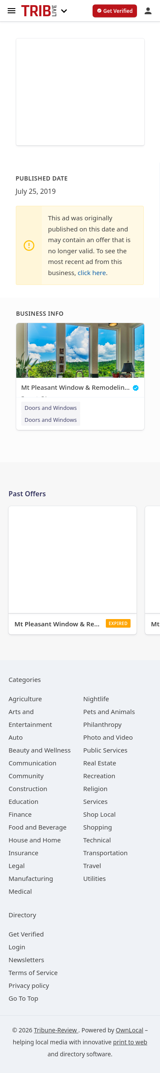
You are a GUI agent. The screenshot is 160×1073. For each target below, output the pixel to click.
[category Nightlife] (96, 698)
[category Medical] (20, 891)
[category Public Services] (105, 750)
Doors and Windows (51, 408)
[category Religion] (95, 788)
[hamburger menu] (11, 10)
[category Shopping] (97, 827)
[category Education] (23, 801)
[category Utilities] (94, 878)
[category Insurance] (23, 852)
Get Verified (26, 934)
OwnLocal (129, 1030)
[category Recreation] (99, 775)
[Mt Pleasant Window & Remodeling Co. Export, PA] (80, 364)
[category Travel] (92, 865)
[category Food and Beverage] (38, 827)
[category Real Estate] (99, 763)
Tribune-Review (56, 1030)
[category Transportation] (105, 852)
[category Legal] (17, 865)
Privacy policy (29, 985)
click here (92, 272)
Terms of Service (33, 972)
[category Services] (95, 801)
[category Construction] (28, 788)
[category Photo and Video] (108, 737)
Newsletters (26, 959)
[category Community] (26, 775)
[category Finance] (20, 814)
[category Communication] (32, 763)
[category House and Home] (35, 840)
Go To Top (23, 998)
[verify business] (115, 11)
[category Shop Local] (99, 814)
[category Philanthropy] (102, 724)
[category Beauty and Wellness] (40, 750)
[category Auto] (16, 737)
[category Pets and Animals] (109, 711)
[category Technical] (97, 840)
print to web (130, 1042)
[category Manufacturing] (31, 878)
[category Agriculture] (25, 698)
